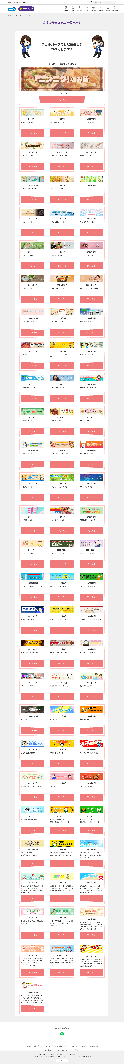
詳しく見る (62, 100)
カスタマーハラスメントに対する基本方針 (85, 1046)
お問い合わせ (38, 1046)
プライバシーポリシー (71, 1056)
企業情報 (28, 1046)
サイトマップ (48, 1046)
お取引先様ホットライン (51, 1050)
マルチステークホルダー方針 (71, 1050)
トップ (10, 15)
